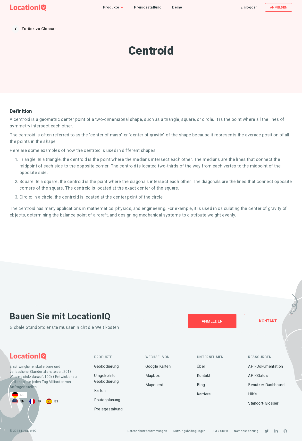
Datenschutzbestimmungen (147, 431)
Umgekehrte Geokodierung (106, 378)
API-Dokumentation (265, 366)
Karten (100, 390)
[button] (116, 7)
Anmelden (278, 7)
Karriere (204, 394)
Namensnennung (246, 431)
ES (52, 401)
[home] (28, 7)
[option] (18, 401)
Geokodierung (106, 366)
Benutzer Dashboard (266, 385)
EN (18, 401)
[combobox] (18, 395)
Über (201, 366)
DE (18, 395)
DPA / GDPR (220, 431)
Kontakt (268, 321)
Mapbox (152, 375)
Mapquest (154, 385)
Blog (201, 385)
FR (35, 401)
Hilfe (252, 394)
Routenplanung (107, 400)
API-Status (258, 375)
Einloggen (249, 7)
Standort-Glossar (263, 403)
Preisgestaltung (147, 7)
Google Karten (158, 366)
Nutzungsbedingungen (189, 431)
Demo (177, 7)
